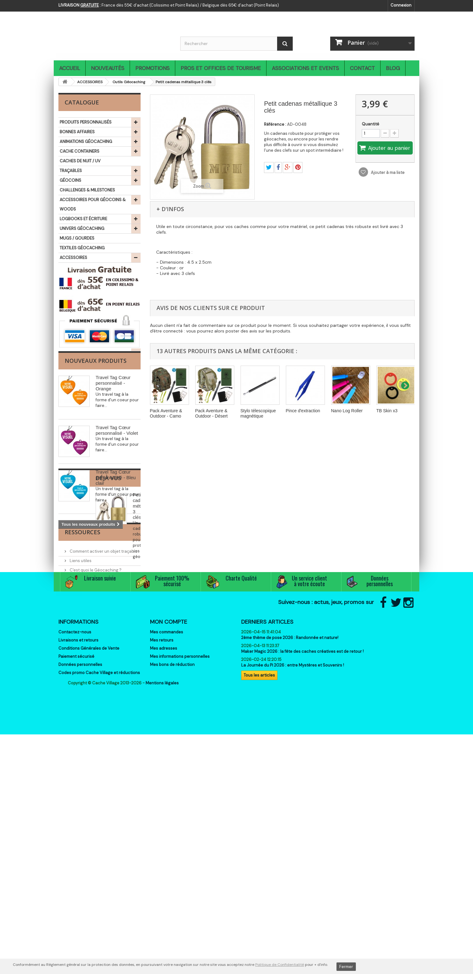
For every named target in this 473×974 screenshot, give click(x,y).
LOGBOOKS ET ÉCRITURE (83, 218)
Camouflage (82, 267)
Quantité (370, 124)
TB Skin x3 (387, 410)
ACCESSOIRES (73, 257)
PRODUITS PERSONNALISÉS (86, 122)
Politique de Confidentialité (279, 964)
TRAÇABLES (71, 170)
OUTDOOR (70, 307)
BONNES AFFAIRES (77, 131)
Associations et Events (305, 68)
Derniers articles (267, 842)
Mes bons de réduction (172, 884)
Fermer (346, 966)
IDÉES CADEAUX (75, 317)
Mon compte (168, 842)
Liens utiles (80, 734)
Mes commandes (166, 852)
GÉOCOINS (70, 180)
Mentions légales (162, 922)
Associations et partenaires (96, 762)
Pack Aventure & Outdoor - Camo (166, 413)
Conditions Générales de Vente (88, 868)
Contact (362, 68)
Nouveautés (107, 68)
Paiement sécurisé (76, 876)
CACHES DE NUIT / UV (80, 161)
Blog (393, 68)
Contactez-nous (74, 852)
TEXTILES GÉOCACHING (82, 248)
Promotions (152, 68)
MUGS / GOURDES (77, 238)
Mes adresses (163, 868)
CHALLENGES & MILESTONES (87, 190)
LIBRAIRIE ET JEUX (76, 336)
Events (76, 753)
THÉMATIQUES (73, 346)
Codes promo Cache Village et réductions (99, 892)
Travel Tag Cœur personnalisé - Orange (113, 478)
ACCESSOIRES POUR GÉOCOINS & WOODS (93, 204)
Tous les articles (259, 895)
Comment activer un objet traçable (103, 725)
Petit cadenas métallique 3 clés (113, 662)
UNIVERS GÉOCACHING (82, 228)
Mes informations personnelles (180, 876)
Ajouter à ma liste (387, 172)
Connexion (401, 5)
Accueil (69, 68)
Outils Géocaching (88, 297)
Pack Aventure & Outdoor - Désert (211, 413)
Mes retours (161, 860)
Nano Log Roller (347, 410)
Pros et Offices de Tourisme (221, 68)
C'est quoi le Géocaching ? (95, 743)
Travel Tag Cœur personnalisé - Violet (117, 525)
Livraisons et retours (78, 860)
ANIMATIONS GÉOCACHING (86, 141)
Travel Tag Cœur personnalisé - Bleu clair (116, 573)
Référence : (275, 124)
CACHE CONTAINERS (79, 151)
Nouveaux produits (96, 456)
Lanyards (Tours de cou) (94, 287)
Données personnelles (80, 884)
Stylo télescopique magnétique (258, 413)
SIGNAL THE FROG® (78, 326)
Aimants (78, 277)
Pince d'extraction (303, 410)
